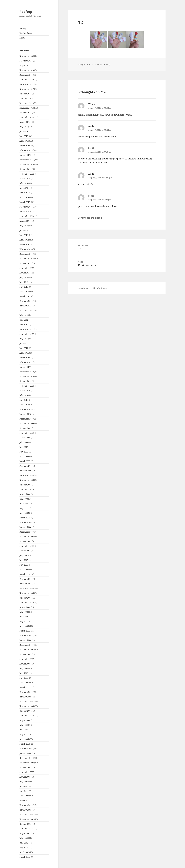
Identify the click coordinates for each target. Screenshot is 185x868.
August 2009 (24, 437)
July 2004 (23, 725)
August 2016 (24, 122)
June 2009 (23, 447)
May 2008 (23, 508)
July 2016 (23, 126)
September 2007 (26, 546)
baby (108, 64)
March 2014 (24, 244)
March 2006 (24, 631)
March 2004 (24, 744)
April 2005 (24, 682)
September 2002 (26, 828)
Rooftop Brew (25, 33)
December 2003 (26, 758)
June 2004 (23, 729)
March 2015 (24, 202)
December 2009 (26, 419)
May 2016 (23, 136)
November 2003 (26, 762)
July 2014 (23, 225)
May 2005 (23, 678)
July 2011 (23, 338)
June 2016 (23, 131)
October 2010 (25, 381)
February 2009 (26, 466)
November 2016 (26, 108)
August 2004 (24, 720)
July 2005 (23, 668)
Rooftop (25, 11)
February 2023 (26, 60)
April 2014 (24, 239)
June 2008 (23, 503)
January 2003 (25, 810)
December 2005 (26, 645)
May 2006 (23, 621)
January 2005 (25, 696)
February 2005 (26, 692)
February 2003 (26, 805)
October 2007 (25, 541)
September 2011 (26, 334)
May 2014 (23, 235)
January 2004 (25, 753)
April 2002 (24, 852)
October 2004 (25, 711)
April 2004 (24, 739)
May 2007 (23, 565)
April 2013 (24, 291)
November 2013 (26, 258)
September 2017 (26, 98)
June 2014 (23, 230)
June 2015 (23, 188)
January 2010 (25, 414)
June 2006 (23, 616)
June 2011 (23, 343)
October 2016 (25, 112)
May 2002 (23, 847)
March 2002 (24, 857)
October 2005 (25, 654)
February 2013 (26, 301)
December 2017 (26, 84)
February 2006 (26, 635)
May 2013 (23, 287)
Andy (99, 64)
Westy (91, 104)
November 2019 (26, 70)
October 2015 (25, 169)
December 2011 (26, 329)
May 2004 (23, 734)
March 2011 (24, 357)
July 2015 (23, 183)
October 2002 (25, 824)
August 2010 (24, 390)
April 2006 (24, 626)
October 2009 (25, 428)
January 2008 (25, 527)
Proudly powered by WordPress (92, 288)
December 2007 (26, 532)
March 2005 (24, 687)
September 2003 (26, 772)
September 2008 (26, 489)
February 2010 (26, 409)
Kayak (22, 38)
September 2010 (26, 386)
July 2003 (23, 781)
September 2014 (26, 216)
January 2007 (25, 583)
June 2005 (23, 673)
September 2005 (26, 659)
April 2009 (24, 456)
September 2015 (26, 174)
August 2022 (24, 65)
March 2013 (24, 296)
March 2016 (24, 145)
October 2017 (25, 93)
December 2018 (26, 75)
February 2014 (26, 249)
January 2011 (25, 367)
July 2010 (23, 395)
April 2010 (24, 404)
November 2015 (26, 164)
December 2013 (26, 254)
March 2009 (24, 461)
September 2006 (26, 602)
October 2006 (25, 598)
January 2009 (25, 470)
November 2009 (26, 423)
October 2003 (25, 767)
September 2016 (26, 117)
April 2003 (24, 795)
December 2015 (26, 159)
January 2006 (25, 640)
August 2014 (24, 221)
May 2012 (23, 324)
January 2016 (25, 155)
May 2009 (23, 451)
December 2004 (26, 701)
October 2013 (25, 263)
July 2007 (23, 555)
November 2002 (26, 819)
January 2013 (25, 305)
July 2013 (23, 277)
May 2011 (23, 348)
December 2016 (26, 103)
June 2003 (23, 786)
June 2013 (23, 282)
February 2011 (26, 362)
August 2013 (24, 272)
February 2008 (26, 522)
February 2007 (26, 579)
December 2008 (26, 475)
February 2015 (26, 207)
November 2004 (26, 706)
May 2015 (23, 192)
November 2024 (26, 56)
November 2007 (26, 536)
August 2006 (24, 607)
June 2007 (23, 560)
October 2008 (25, 484)
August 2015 (24, 178)
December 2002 (26, 814)
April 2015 (24, 197)
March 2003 (24, 800)
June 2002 (23, 843)
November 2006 (26, 593)
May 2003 (23, 791)
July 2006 (23, 612)
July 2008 (23, 499)
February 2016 (26, 150)
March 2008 (24, 517)
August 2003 (24, 777)
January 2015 (25, 211)
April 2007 (24, 569)
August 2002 (24, 833)
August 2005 (24, 663)
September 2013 (26, 268)
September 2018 (26, 79)
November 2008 (26, 480)
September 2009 (26, 433)
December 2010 (26, 371)
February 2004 (26, 748)
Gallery (22, 28)
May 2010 (23, 400)
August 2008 (24, 494)
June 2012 (23, 320)
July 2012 (23, 315)
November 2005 (26, 649)
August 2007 (24, 550)
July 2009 (23, 442)
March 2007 (24, 574)
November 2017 (26, 89)
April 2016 (24, 141)
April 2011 (24, 353)
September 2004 (26, 715)
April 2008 (24, 513)
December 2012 (26, 310)
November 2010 (26, 376)
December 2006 (26, 588)
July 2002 (23, 838)
